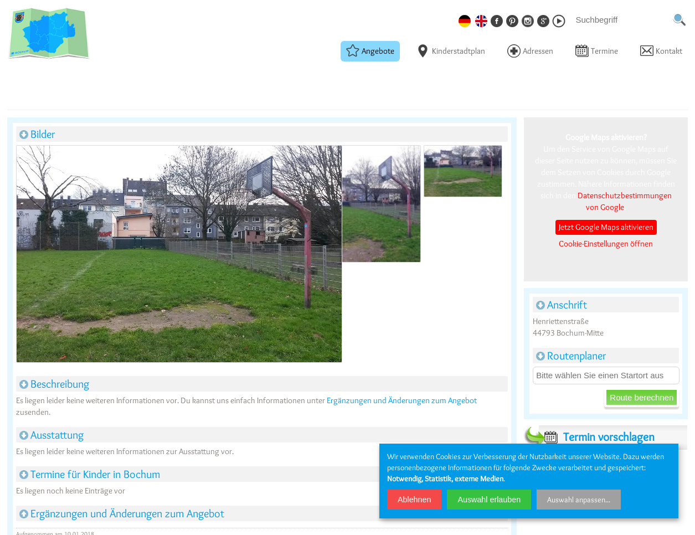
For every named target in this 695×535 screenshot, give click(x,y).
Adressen (530, 50)
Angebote (370, 50)
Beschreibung (54, 383)
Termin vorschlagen (596, 437)
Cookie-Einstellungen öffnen (606, 244)
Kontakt (661, 50)
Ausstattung (51, 434)
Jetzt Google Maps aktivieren (606, 227)
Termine (596, 50)
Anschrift (561, 304)
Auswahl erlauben (489, 499)
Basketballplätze (63, 74)
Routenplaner (571, 355)
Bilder (37, 134)
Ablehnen (414, 499)
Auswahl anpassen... (578, 500)
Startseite (20, 74)
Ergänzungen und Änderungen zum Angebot (402, 400)
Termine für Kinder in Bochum (89, 474)
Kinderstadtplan (450, 50)
